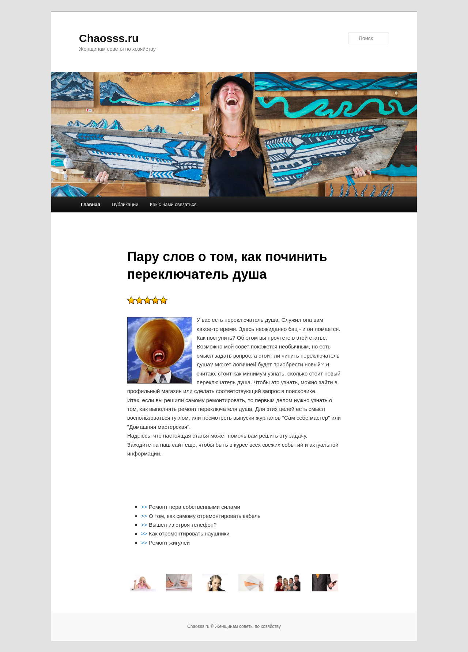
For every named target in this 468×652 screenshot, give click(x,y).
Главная (90, 204)
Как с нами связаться (173, 204)
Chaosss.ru (109, 38)
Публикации (125, 204)
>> (145, 507)
